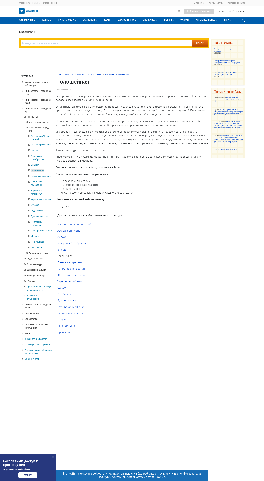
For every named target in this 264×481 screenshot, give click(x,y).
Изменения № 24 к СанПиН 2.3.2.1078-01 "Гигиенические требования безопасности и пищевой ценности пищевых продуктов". (228, 138)
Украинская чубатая (69, 281)
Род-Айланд (64, 294)
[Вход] (222, 11)
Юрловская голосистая (71, 275)
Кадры (169, 20)
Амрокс (61, 237)
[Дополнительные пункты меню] (227, 20)
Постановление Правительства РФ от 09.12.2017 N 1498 (227, 100)
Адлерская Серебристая (71, 243)
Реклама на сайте (236, 3)
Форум (47, 20)
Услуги (184, 20)
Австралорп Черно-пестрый (74, 224)
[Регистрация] (237, 11)
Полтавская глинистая (70, 306)
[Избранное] (179, 11)
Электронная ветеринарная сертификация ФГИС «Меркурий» (227, 62)
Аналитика (150, 20)
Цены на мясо (67, 20)
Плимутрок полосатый (71, 268)
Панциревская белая (70, 313)
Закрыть (161, 477)
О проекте (199, 3)
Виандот (62, 249)
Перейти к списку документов (225, 149)
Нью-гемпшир (66, 325)
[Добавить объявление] (199, 11)
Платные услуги (215, 3)
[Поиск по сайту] (243, 20)
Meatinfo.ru (28, 32)
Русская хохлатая (67, 300)
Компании (90, 20)
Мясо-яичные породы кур (117, 74)
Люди (106, 20)
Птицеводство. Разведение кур (73, 74)
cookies (98, 473)
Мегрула (62, 319)
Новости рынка (127, 20)
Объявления (27, 20)
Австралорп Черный (69, 230)
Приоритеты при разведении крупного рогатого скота (225, 73)
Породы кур (96, 74)
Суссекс (61, 287)
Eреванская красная (69, 262)
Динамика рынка (207, 20)
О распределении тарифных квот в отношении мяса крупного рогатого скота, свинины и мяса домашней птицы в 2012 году (228, 124)
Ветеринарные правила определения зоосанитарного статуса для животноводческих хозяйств (228, 111)
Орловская (63, 332)
